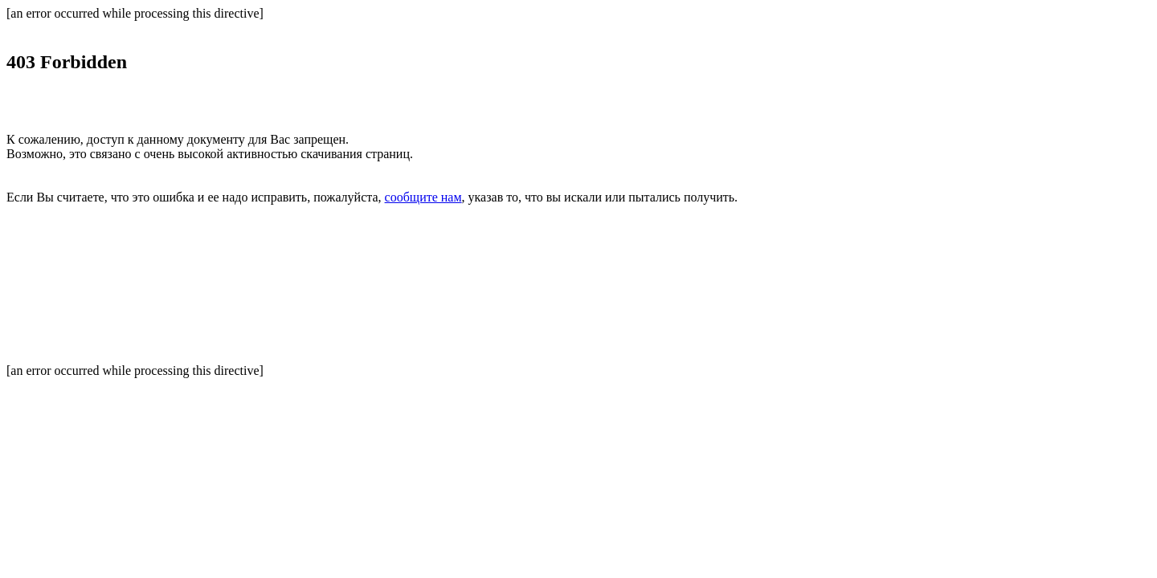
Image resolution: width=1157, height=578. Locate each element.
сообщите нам (423, 197)
